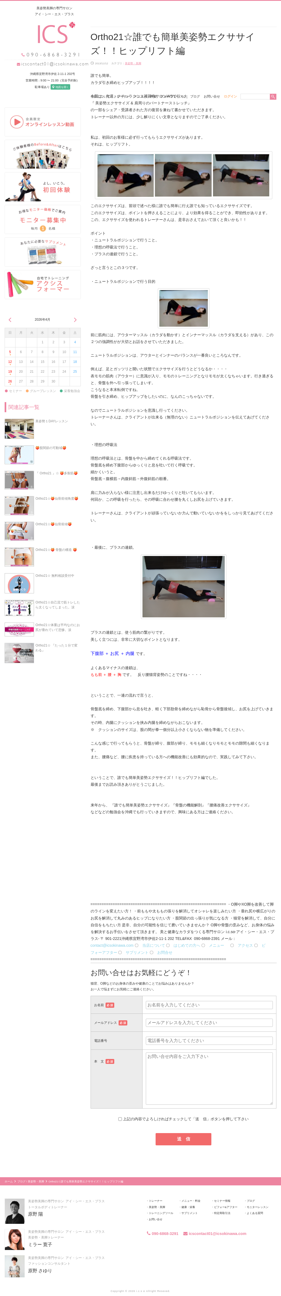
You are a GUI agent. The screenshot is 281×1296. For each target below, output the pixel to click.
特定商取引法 (222, 1202)
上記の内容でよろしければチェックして (183, 1108)
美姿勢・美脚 (133, 52)
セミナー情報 (222, 1190)
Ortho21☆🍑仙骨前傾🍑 (53, 514)
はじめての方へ (187, 935)
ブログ (195, 8)
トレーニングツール (161, 1202)
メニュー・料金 (145, 8)
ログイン (230, 8)
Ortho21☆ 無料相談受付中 (54, 565)
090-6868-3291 (162, 1223)
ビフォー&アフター (225, 1196)
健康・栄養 (188, 1196)
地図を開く (50, 86)
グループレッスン (173, 8)
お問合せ (164, 942)
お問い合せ (212, 8)
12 (10, 353)
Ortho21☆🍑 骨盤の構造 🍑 (56, 539)
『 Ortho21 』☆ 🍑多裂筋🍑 (56, 463)
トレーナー (122, 8)
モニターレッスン (257, 1196)
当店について (100, 8)
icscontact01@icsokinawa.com (45, 63)
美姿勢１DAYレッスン (51, 411)
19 (10, 362)
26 (10, 372)
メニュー (219, 935)
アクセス (245, 935)
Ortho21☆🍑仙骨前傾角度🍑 (56, 488)
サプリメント (137, 942)
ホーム (9, 1171)
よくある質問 (255, 1202)
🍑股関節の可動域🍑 (50, 437)
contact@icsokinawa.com (112, 935)
